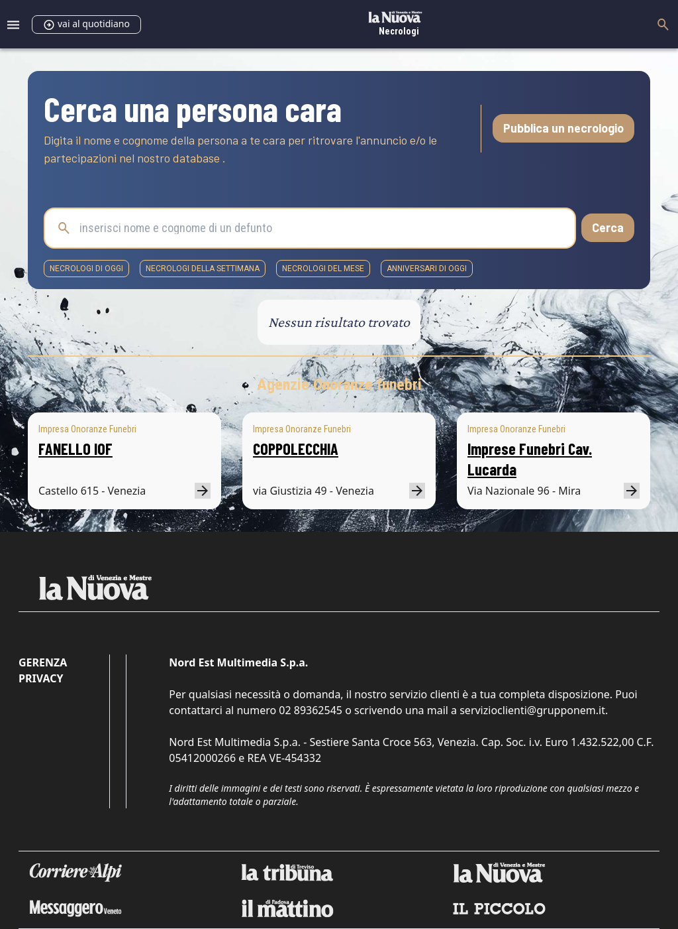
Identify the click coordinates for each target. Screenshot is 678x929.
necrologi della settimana (203, 268)
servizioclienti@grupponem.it (532, 710)
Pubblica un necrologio (563, 128)
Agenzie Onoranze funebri (339, 384)
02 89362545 (310, 710)
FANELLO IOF (75, 448)
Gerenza (43, 662)
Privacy (41, 678)
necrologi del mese (323, 268)
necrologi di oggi (86, 268)
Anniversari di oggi (427, 268)
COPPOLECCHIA (295, 448)
